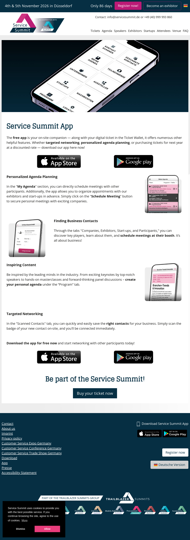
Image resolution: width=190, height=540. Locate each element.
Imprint (7, 433)
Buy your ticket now (95, 393)
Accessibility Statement (19, 472)
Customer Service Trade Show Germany (32, 453)
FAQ (185, 31)
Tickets (95, 31)
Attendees (164, 31)
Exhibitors (135, 31)
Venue (176, 31)
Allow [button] (47, 529)
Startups (149, 31)
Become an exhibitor (162, 6)
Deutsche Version (169, 464)
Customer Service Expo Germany (26, 443)
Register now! (128, 5)
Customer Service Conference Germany (31, 448)
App (5, 463)
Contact (7, 423)
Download (9, 458)
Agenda (107, 31)
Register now (175, 452)
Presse (7, 468)
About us (8, 428)
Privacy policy (12, 438)
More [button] (24, 520)
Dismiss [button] (20, 529)
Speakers (120, 31)
